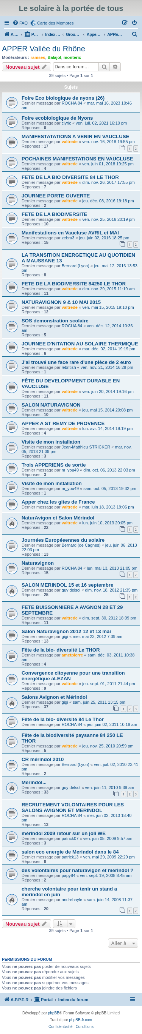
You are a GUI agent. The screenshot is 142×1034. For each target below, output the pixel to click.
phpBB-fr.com (80, 1020)
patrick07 (70, 838)
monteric (72, 57)
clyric (66, 123)
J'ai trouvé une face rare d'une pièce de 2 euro (76, 362)
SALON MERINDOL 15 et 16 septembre (67, 585)
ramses (38, 57)
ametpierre (72, 655)
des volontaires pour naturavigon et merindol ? (77, 870)
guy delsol (71, 590)
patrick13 (70, 857)
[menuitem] (20, 23)
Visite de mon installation (52, 483)
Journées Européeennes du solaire (63, 540)
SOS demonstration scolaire (55, 321)
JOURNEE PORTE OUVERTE (56, 196)
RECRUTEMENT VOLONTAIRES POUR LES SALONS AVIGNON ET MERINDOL (73, 807)
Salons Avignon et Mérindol (54, 697)
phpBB (53, 1013)
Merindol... (34, 782)
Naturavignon (38, 563)
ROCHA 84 (72, 103)
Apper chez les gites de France (58, 502)
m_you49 (70, 470)
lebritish (69, 367)
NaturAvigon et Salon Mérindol (58, 518)
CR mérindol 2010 (43, 759)
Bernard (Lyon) (75, 266)
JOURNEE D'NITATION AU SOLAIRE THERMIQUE (80, 344)
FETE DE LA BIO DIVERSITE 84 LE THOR (70, 177)
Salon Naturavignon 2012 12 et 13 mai (66, 631)
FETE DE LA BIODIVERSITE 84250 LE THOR (74, 284)
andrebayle (72, 899)
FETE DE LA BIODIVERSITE (54, 214)
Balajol (54, 57)
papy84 (68, 875)
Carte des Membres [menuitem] (55, 23)
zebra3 (68, 238)
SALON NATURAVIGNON (51, 405)
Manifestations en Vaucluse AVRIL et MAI (70, 233)
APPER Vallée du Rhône (43, 49)
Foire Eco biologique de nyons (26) (63, 98)
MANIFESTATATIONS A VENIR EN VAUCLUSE (75, 136)
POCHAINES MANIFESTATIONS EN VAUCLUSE (77, 159)
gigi (65, 636)
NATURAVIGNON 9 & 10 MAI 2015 (61, 302)
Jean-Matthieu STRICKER (86, 447)
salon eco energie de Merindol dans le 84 (70, 852)
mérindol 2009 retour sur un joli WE (64, 833)
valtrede (70, 141)
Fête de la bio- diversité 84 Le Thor (63, 719)
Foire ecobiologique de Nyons (57, 118)
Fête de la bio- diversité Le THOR (61, 650)
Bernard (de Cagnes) (81, 545)
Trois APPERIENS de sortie (54, 465)
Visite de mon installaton (51, 442)
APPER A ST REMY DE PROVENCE (63, 423)
